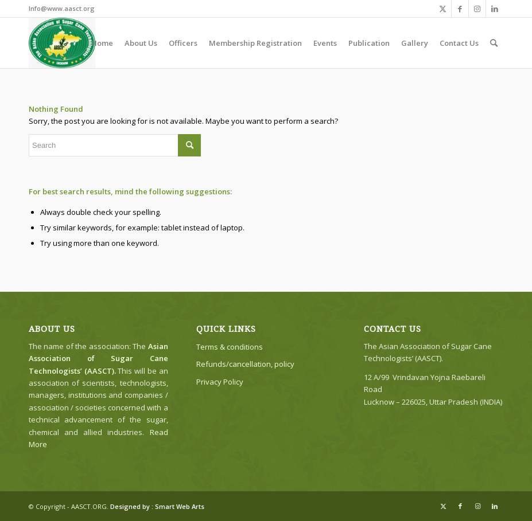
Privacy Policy (219, 382)
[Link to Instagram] (477, 8)
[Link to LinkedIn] (494, 8)
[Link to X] (442, 8)
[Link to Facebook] (460, 8)
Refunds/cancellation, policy (245, 364)
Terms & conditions (229, 347)
